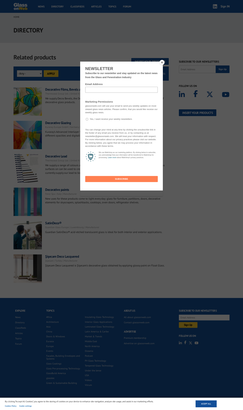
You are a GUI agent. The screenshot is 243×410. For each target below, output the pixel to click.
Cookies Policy (10, 406)
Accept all (206, 404)
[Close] (162, 62)
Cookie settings (25, 406)
